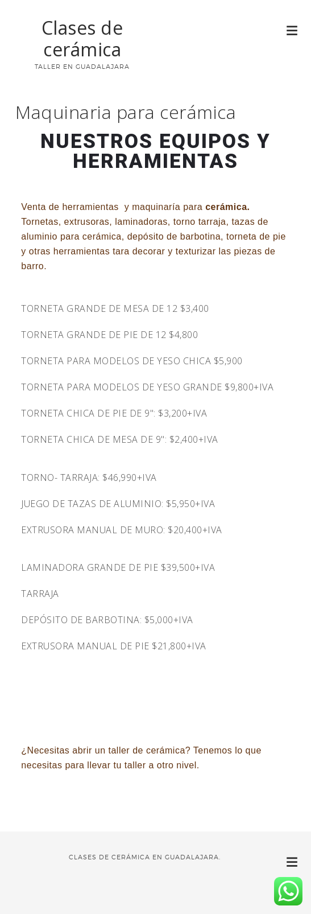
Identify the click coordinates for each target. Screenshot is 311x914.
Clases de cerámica (82, 38)
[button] (292, 30)
